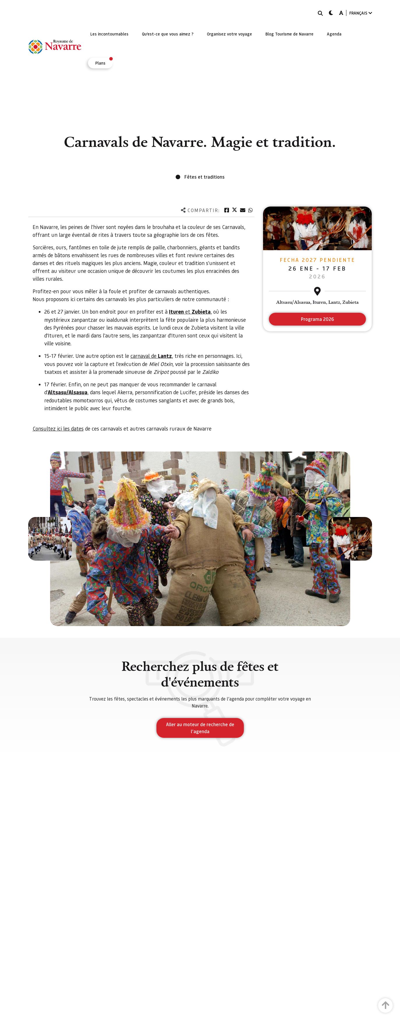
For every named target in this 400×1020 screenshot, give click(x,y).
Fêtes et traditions (204, 177)
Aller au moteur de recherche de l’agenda (200, 727)
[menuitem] (109, 33)
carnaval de (151, 355)
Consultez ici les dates (58, 428)
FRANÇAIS (360, 13)
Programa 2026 (317, 319)
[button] (50, 539)
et (190, 311)
